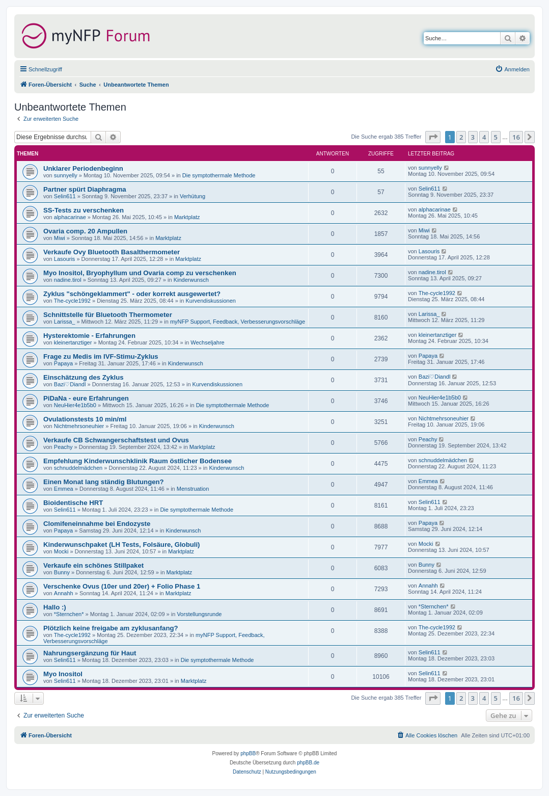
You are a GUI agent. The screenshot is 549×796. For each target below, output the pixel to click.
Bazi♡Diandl (70, 384)
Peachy (63, 447)
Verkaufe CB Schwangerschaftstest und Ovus (116, 440)
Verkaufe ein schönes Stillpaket (93, 565)
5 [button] (496, 137)
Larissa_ (64, 322)
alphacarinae (70, 217)
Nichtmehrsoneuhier (79, 426)
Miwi (59, 238)
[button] (433, 137)
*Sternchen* (69, 614)
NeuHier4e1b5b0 (75, 405)
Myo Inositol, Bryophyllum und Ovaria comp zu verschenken (139, 273)
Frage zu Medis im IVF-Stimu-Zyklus (100, 356)
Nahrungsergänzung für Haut (89, 653)
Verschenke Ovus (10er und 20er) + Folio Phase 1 (121, 586)
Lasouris (64, 259)
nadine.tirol (67, 280)
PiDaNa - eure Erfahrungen (86, 398)
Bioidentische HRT (73, 503)
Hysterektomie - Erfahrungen (89, 335)
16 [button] (516, 137)
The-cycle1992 (72, 301)
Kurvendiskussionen (210, 301)
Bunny (62, 572)
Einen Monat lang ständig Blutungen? (103, 482)
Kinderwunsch (191, 280)
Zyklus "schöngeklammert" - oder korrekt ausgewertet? (132, 294)
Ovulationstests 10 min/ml (84, 419)
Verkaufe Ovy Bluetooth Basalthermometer (111, 252)
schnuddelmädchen (78, 468)
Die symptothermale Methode (219, 175)
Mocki (61, 551)
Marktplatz (187, 217)
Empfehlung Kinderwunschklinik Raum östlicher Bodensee (137, 461)
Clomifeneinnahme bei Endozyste (96, 523)
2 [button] (461, 137)
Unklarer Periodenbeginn (83, 168)
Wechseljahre (207, 342)
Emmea (63, 489)
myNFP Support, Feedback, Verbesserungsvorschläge (237, 322)
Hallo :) (54, 607)
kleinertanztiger (73, 342)
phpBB (248, 753)
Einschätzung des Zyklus (83, 377)
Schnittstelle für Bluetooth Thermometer (107, 315)
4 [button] (484, 137)
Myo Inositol (63, 674)
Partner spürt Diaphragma (84, 189)
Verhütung (192, 196)
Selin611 (65, 196)
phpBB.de (308, 762)
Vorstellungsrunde (199, 614)
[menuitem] (512, 69)
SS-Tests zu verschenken (83, 210)
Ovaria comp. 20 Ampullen (85, 231)
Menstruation (193, 489)
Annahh (63, 593)
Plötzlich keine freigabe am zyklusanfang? (110, 628)
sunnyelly (65, 175)
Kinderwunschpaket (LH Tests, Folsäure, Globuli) (121, 544)
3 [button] (473, 137)
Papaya (63, 363)
